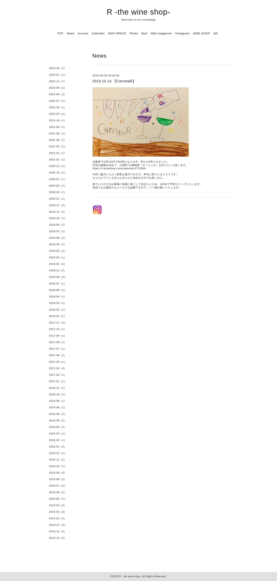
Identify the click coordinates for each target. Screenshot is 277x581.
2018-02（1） (58, 309)
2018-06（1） (58, 290)
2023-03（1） (58, 68)
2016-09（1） (58, 400)
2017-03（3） (58, 368)
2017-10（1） (58, 329)
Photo (134, 33)
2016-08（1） (58, 407)
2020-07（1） (58, 179)
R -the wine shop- (138, 12)
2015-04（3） (58, 505)
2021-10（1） (58, 120)
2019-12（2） (58, 205)
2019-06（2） (58, 237)
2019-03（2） (58, 250)
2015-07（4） (58, 485)
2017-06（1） (58, 355)
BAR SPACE (117, 33)
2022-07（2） (58, 100)
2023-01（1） (58, 74)
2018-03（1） (58, 303)
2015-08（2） (58, 479)
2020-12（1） (58, 166)
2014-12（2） (58, 524)
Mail (144, 33)
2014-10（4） (58, 537)
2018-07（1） (58, 283)
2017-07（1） (58, 348)
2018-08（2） (58, 277)
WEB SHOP (201, 33)
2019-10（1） (58, 218)
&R (215, 33)
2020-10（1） (58, 172)
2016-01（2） (58, 446)
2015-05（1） (58, 498)
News (71, 33)
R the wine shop (129, 576)
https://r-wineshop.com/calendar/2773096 (119, 168)
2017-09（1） (58, 335)
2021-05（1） (58, 140)
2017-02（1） (58, 374)
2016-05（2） (58, 420)
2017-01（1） (58, 381)
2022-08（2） (58, 94)
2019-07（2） (58, 231)
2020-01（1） (58, 198)
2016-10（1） (58, 394)
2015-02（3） (58, 511)
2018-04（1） (58, 296)
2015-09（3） (58, 472)
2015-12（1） (58, 453)
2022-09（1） (58, 87)
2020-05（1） (58, 185)
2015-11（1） (58, 459)
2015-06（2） (58, 492)
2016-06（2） (58, 414)
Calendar (98, 33)
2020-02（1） (58, 192)
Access (83, 33)
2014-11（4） (58, 531)
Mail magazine (161, 33)
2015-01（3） (58, 518)
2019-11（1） (58, 211)
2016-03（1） (58, 433)
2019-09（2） (58, 224)
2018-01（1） (58, 316)
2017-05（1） (58, 361)
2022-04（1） (58, 107)
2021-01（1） (58, 159)
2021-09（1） (58, 126)
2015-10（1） (58, 466)
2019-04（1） (58, 244)
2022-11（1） (58, 81)
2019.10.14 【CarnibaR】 (114, 81)
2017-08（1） (58, 342)
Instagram (182, 33)
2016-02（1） (58, 440)
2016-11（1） (58, 387)
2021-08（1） (58, 133)
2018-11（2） (58, 270)
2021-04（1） (58, 146)
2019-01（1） (58, 263)
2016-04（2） (58, 427)
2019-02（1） (58, 257)
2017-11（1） (58, 322)
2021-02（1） (58, 153)
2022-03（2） (58, 113)
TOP (60, 33)
